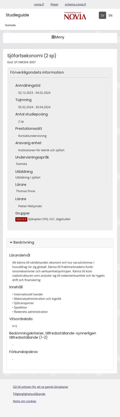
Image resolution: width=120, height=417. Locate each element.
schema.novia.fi (75, 4)
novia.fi (39, 4)
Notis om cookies (24, 401)
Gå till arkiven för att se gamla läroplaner (40, 387)
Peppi (54, 4)
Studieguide (17, 15)
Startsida (10, 25)
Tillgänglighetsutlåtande (29, 394)
